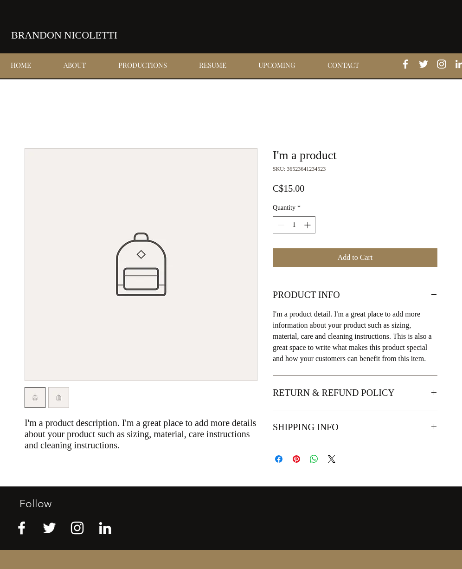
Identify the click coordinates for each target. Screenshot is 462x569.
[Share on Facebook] (278, 459)
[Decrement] (280, 225)
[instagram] (442, 64)
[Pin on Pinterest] (296, 459)
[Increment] (308, 225)
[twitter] (423, 64)
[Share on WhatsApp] (314, 459)
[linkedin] (105, 528)
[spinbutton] (294, 225)
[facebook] (405, 64)
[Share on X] (331, 459)
